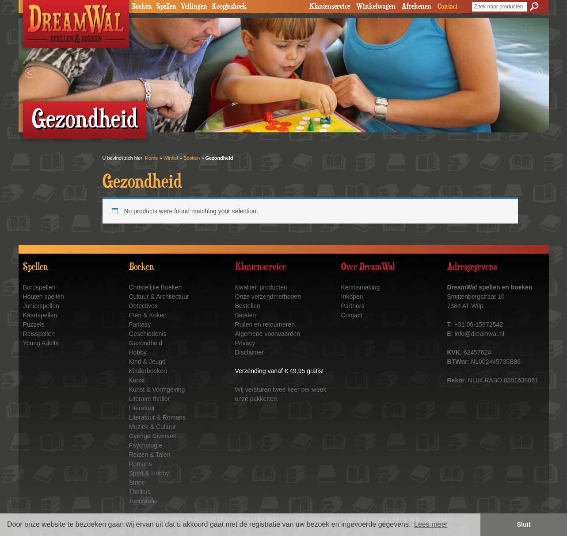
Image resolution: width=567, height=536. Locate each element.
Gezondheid (146, 343)
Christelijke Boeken (155, 287)
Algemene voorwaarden (268, 333)
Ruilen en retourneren (265, 324)
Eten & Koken (148, 315)
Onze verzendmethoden (268, 296)
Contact (447, 7)
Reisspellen (39, 333)
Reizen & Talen (150, 454)
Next (537, 73)
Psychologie (146, 445)
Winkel (171, 158)
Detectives (143, 305)
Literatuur (142, 408)
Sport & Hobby (149, 473)
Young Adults (41, 343)
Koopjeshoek (229, 7)
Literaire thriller (149, 398)
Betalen (245, 315)
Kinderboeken (148, 370)
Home (151, 158)
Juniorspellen (41, 305)
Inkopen (352, 296)
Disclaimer (249, 352)
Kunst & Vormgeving (157, 389)
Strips (137, 482)
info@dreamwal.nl (479, 333)
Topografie (143, 501)
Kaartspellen (40, 315)
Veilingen (194, 7)
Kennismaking (360, 287)
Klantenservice (329, 7)
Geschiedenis (148, 333)
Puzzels (34, 324)
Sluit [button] (524, 524)
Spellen (166, 7)
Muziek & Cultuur (152, 426)
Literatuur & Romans (157, 417)
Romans (140, 463)
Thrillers (140, 491)
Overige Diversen (153, 436)
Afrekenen (416, 7)
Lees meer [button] (431, 524)
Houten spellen (43, 296)
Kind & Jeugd (147, 361)
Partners (353, 305)
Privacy (245, 343)
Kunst (137, 380)
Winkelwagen (376, 7)
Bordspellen (39, 287)
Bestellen (248, 305)
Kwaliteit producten (261, 287)
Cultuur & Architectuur (159, 296)
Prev (30, 73)
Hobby (138, 352)
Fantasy (140, 324)
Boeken (142, 7)
